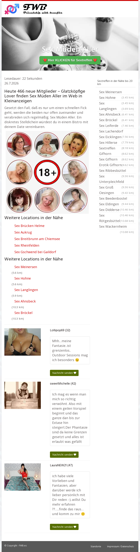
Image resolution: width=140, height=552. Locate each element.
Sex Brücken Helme (29, 225)
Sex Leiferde (116, 125)
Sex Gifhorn (116, 159)
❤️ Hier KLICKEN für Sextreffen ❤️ (70, 60)
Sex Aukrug (23, 232)
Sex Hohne (22, 278)
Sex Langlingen (26, 290)
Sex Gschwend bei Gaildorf (35, 252)
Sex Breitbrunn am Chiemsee (37, 239)
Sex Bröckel (23, 312)
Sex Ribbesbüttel (116, 170)
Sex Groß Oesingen (116, 190)
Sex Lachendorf (116, 131)
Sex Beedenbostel (116, 198)
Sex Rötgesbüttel (116, 218)
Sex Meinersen (25, 267)
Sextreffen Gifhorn (116, 151)
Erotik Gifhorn (116, 165)
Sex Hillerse (116, 142)
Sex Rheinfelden (26, 245)
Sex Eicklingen (116, 137)
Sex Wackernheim (116, 226)
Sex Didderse (116, 210)
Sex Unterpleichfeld (116, 179)
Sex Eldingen (116, 204)
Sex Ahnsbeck (25, 301)
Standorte (96, 546)
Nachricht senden (64, 373)
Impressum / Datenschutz (120, 546)
